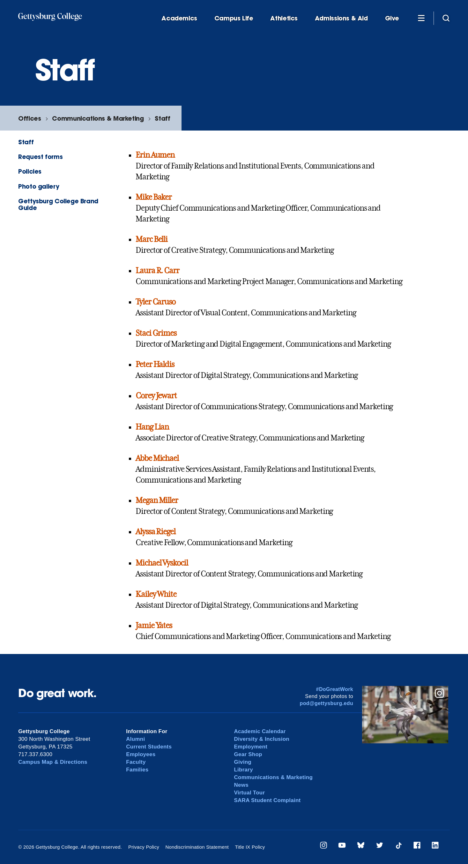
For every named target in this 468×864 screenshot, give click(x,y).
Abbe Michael (157, 458)
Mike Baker (154, 197)
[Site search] (445, 17)
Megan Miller (157, 500)
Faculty (135, 762)
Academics (179, 18)
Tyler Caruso (155, 301)
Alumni (135, 739)
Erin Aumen (155, 155)
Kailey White (156, 594)
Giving (242, 762)
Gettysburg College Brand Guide (58, 204)
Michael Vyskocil (162, 563)
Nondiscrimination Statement (197, 847)
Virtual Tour (249, 793)
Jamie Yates (154, 625)
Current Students (149, 747)
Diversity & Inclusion (261, 739)
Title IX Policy (250, 847)
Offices (29, 118)
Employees (140, 754)
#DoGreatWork (334, 689)
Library (243, 770)
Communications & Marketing (98, 118)
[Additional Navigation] (421, 17)
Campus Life (233, 18)
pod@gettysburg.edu (326, 703)
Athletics (284, 18)
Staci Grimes (156, 333)
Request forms (40, 156)
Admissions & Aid (341, 18)
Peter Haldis (155, 364)
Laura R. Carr (157, 270)
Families (137, 770)
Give (392, 18)
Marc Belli (151, 239)
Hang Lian (152, 427)
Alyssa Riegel (155, 531)
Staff (162, 118)
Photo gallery (38, 186)
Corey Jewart (156, 395)
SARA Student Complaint (267, 800)
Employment (250, 747)
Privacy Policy (143, 847)
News (241, 785)
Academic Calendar (260, 731)
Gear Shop (248, 754)
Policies (29, 171)
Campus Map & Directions (52, 762)
